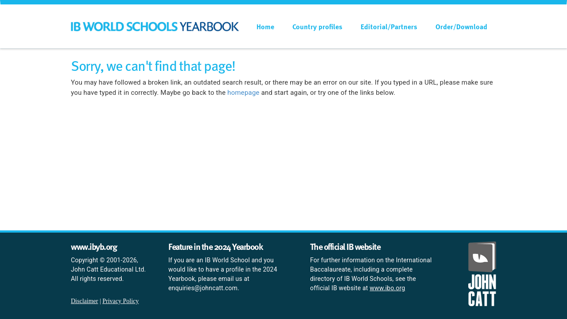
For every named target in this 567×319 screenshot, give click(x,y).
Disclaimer (84, 301)
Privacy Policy (120, 301)
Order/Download (461, 26)
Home (265, 26)
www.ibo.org (387, 288)
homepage (243, 93)
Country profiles (317, 26)
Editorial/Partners (389, 26)
